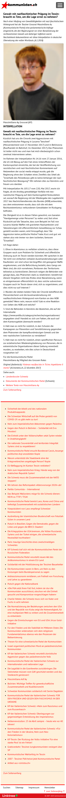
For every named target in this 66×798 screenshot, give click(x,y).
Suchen (6, 787)
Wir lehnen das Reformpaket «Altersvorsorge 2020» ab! (34, 485)
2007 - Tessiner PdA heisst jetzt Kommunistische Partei (34, 758)
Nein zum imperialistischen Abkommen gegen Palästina (35, 423)
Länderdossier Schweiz (17, 376)
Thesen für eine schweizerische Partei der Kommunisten (35, 641)
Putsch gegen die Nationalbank (23, 583)
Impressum (34, 787)
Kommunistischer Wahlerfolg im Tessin (26, 754)
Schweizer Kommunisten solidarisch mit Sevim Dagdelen (35, 691)
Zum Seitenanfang (12, 389)
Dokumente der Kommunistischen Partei (25, 380)
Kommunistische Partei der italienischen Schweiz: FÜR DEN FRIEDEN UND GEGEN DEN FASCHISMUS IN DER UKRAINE (34, 698)
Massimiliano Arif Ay (17, 679)
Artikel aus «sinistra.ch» (19, 763)
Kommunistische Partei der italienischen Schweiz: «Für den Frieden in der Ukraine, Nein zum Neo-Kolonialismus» (34, 731)
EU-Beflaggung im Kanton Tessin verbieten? (29, 465)
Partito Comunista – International (24, 489)
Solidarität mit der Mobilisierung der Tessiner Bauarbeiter (35, 564)
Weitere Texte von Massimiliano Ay (22, 385)
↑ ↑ (54, 791)
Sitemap (19, 787)
